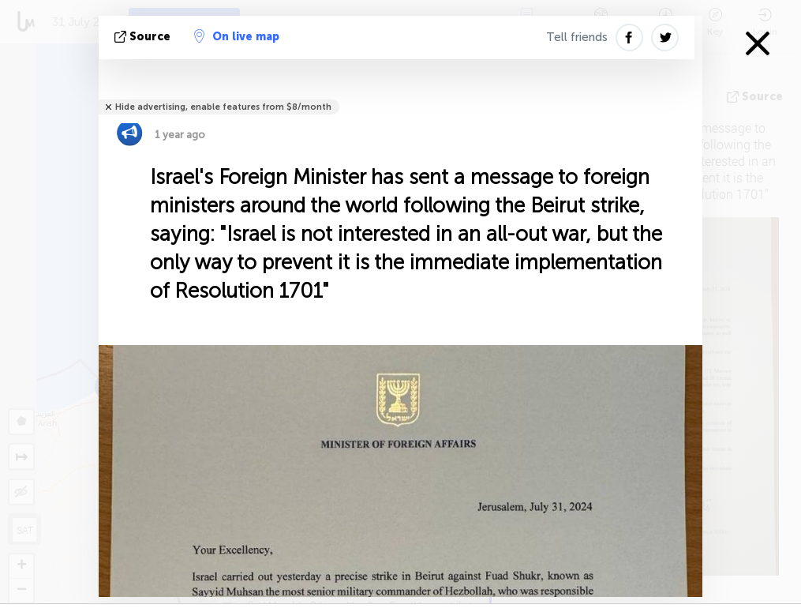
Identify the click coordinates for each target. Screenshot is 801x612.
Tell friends (577, 37)
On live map (236, 36)
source (144, 36)
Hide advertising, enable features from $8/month (223, 107)
